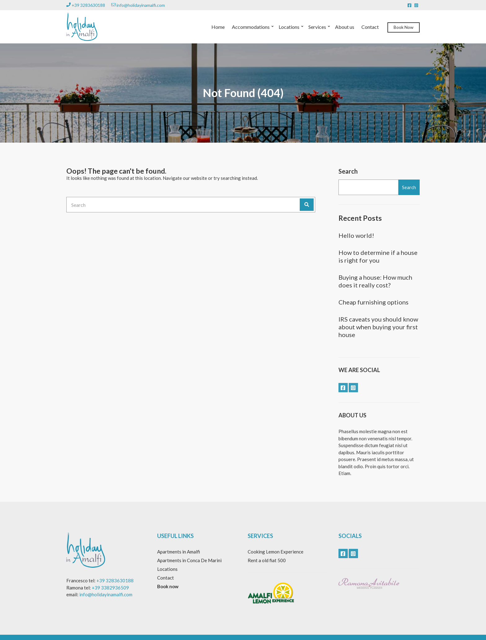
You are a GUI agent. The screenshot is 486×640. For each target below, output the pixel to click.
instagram (416, 5)
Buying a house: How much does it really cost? (375, 281)
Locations (289, 27)
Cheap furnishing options (373, 302)
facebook (409, 5)
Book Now (403, 27)
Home (218, 27)
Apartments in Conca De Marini (189, 560)
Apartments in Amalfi (178, 551)
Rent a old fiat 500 (267, 560)
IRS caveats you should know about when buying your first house (378, 326)
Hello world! (356, 235)
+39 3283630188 (85, 5)
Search (348, 171)
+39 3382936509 (110, 587)
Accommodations (251, 27)
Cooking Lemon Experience (275, 551)
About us (344, 27)
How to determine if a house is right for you (378, 256)
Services (317, 27)
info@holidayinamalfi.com (138, 5)
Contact (370, 27)
